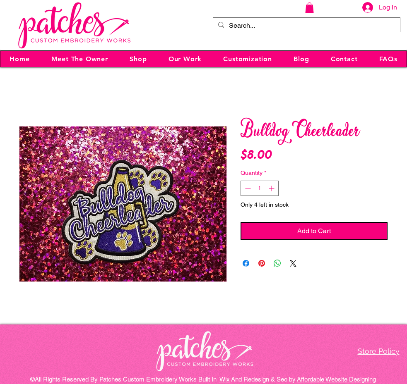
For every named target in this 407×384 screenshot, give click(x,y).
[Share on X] (293, 263)
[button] (309, 7)
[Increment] (272, 188)
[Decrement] (247, 188)
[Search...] (306, 25)
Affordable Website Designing (336, 379)
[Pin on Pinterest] (262, 263)
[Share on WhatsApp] (277, 263)
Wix (224, 379)
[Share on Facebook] (246, 263)
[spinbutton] (259, 188)
